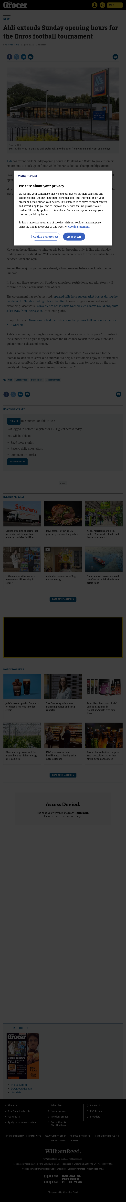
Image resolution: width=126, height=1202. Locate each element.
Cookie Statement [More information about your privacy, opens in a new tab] (79, 226)
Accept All (74, 236)
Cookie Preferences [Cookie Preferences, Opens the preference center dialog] (46, 236)
